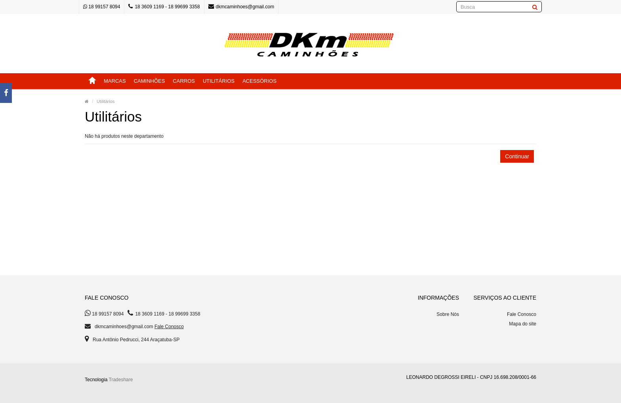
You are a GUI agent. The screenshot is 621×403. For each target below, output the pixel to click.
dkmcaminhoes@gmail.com (241, 7)
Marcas (115, 81)
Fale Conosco (169, 326)
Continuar (517, 156)
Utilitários (218, 81)
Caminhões (149, 81)
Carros (184, 81)
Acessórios (259, 81)
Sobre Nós (447, 314)
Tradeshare (121, 379)
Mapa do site (522, 324)
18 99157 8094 (101, 7)
